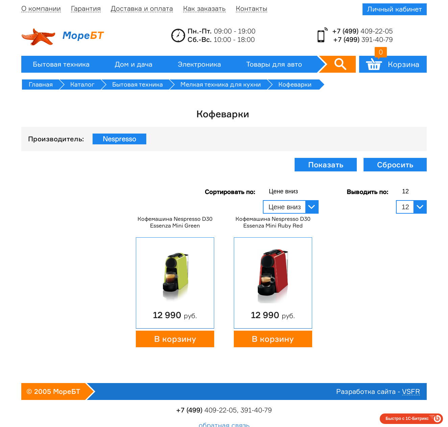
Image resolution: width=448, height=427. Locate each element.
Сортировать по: (230, 191)
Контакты (251, 8)
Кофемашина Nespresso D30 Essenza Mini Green (175, 222)
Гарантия (86, 8)
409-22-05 (362, 31)
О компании (41, 8)
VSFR (411, 391)
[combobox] (291, 191)
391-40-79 (363, 39)
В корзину (175, 339)
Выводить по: (367, 191)
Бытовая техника (61, 64)
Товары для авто (274, 64)
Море (62, 37)
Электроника (199, 64)
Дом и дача (133, 64)
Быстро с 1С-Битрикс (407, 418)
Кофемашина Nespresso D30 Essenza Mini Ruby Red (272, 222)
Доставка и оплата (142, 8)
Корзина (397, 62)
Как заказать (204, 8)
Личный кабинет (394, 9)
